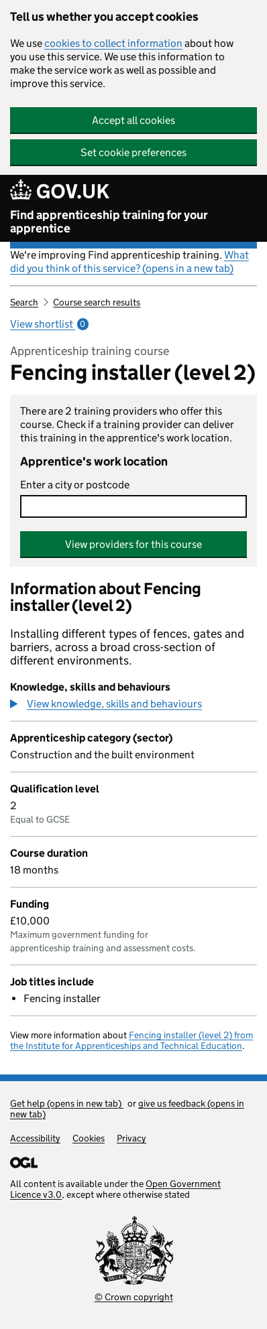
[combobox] (133, 506)
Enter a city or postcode (74, 484)
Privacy (131, 1138)
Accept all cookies (133, 120)
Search (24, 302)
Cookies (88, 1138)
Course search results (96, 302)
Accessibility (35, 1138)
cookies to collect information (113, 43)
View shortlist (49, 324)
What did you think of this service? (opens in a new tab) (129, 262)
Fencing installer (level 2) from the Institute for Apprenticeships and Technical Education (131, 1040)
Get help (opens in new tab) (66, 1103)
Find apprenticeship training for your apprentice (109, 221)
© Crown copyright (134, 1297)
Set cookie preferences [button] (133, 152)
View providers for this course (133, 544)
